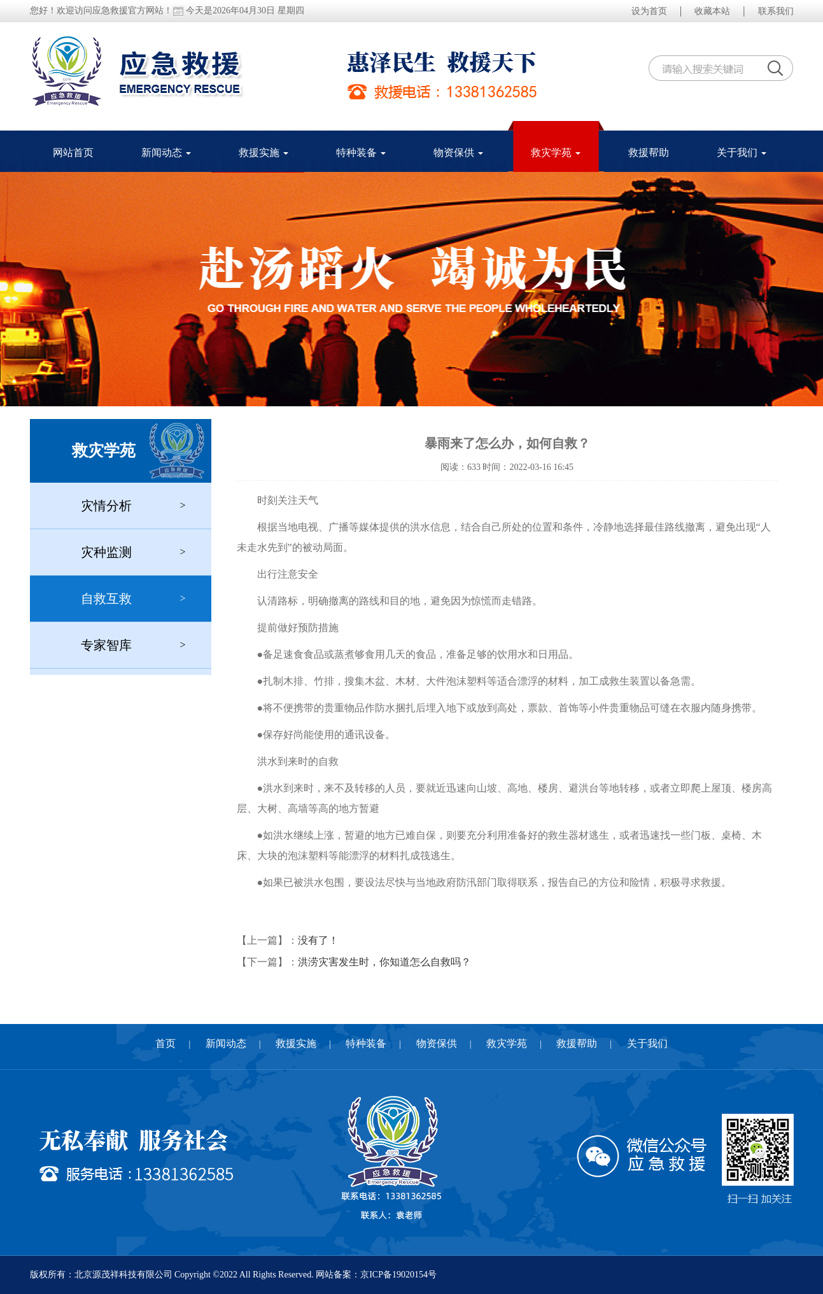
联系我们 (776, 11)
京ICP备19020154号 (398, 1274)
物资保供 (458, 152)
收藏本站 (712, 11)
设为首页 (649, 11)
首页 (165, 1043)
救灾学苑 (555, 152)
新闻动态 (166, 152)
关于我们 (741, 152)
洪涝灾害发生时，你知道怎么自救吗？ (384, 961)
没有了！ (318, 940)
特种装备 (361, 152)
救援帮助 (648, 152)
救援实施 (263, 152)
